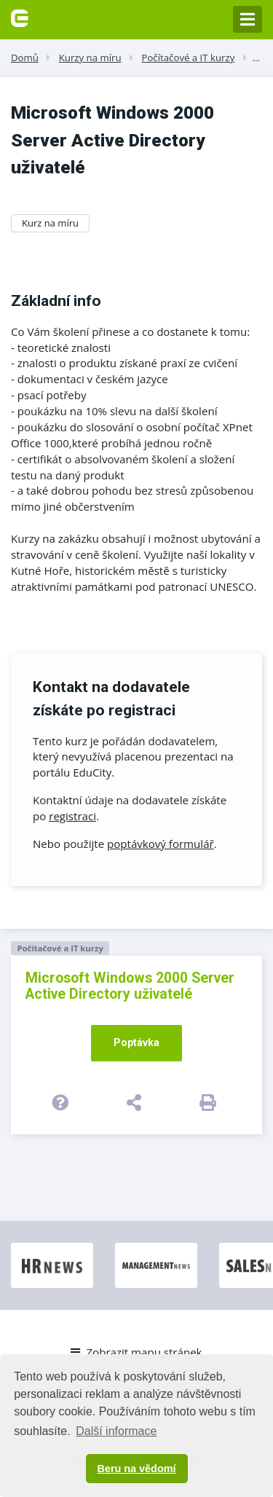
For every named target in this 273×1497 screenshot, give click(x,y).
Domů (25, 57)
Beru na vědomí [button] (137, 1468)
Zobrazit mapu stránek (136, 1352)
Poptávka (136, 1042)
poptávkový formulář (160, 843)
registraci (72, 816)
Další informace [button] (116, 1431)
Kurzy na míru (90, 57)
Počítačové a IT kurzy (187, 57)
